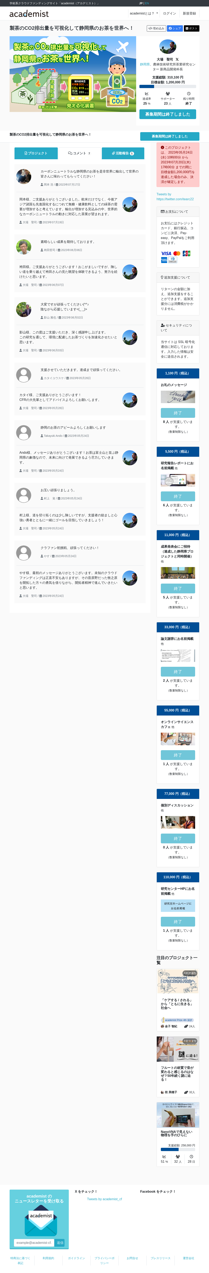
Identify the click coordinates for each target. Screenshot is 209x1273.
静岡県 (145, 64)
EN (147, 3)
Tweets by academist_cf (104, 1187)
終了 (178, 401)
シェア (175, 28)
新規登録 (189, 13)
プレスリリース (161, 1246)
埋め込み (156, 28)
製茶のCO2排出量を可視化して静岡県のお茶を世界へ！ (72, 28)
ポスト (192, 28)
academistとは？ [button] (143, 13)
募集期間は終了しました (167, 114)
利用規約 (48, 1246)
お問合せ (132, 1246)
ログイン (169, 13)
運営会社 (188, 1246)
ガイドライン (76, 1246)
